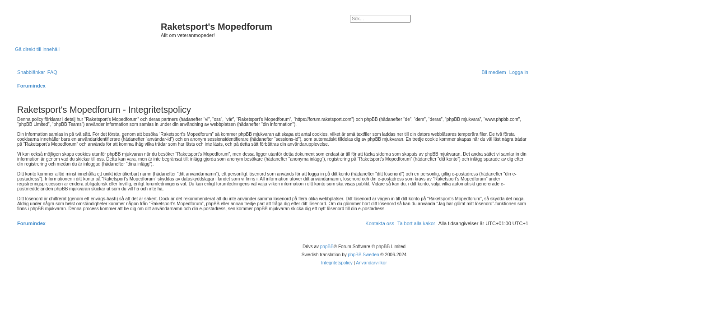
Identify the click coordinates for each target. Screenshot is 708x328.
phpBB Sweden (363, 254)
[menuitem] (52, 72)
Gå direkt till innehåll (37, 49)
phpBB (327, 246)
